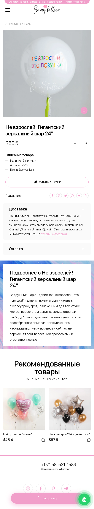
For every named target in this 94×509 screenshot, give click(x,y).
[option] (47, 73)
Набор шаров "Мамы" (17, 434)
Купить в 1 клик (47, 182)
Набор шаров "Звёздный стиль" (69, 434)
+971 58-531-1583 (58, 464)
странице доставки (54, 234)
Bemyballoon (26, 169)
